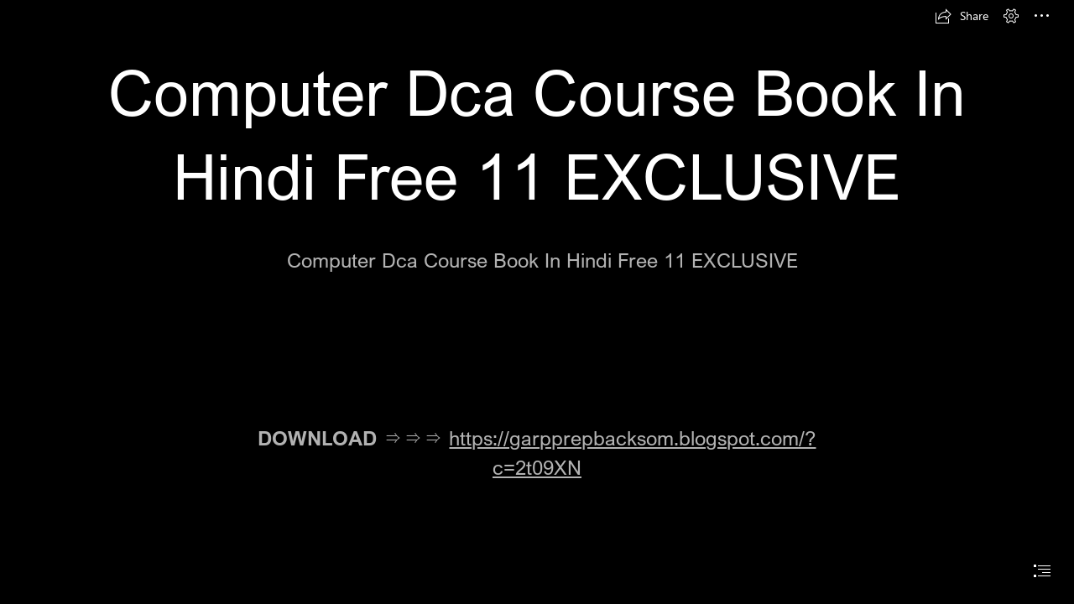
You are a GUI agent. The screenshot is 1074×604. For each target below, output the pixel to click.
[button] (961, 16)
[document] (537, 302)
